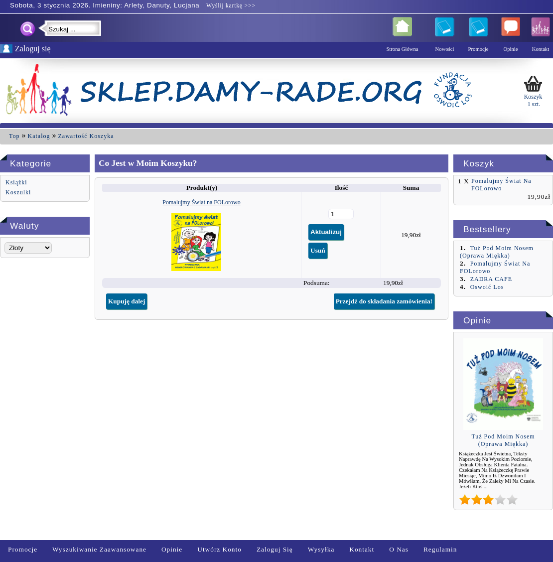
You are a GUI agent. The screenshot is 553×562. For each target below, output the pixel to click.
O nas (399, 549)
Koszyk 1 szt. (533, 90)
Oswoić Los (487, 286)
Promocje (22, 549)
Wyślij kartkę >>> (229, 5)
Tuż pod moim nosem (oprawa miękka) (497, 252)
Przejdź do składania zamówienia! (384, 301)
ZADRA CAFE (491, 279)
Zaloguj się (275, 549)
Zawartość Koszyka (86, 136)
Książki (16, 182)
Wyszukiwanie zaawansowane (99, 549)
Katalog (39, 136)
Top (14, 136)
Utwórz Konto (219, 549)
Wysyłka (321, 549)
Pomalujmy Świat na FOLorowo (201, 202)
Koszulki (18, 192)
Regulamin (440, 549)
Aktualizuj (326, 232)
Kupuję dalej (126, 301)
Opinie (171, 549)
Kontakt (361, 549)
